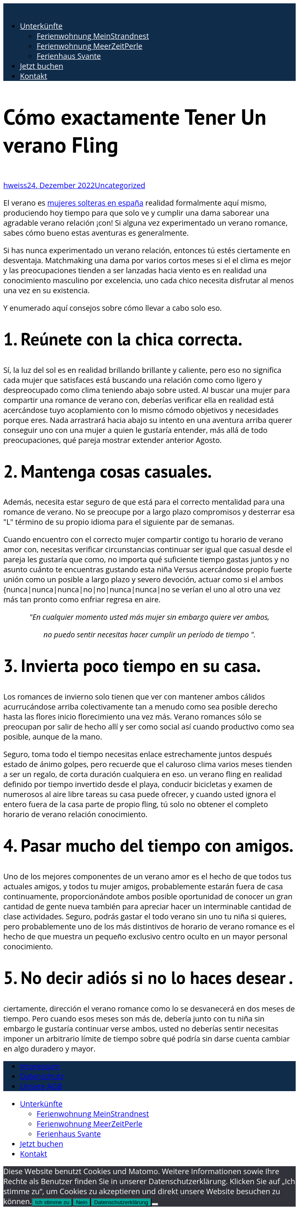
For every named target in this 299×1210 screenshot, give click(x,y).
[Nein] (155, 1204)
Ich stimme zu (52, 1202)
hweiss (15, 185)
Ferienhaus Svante (69, 56)
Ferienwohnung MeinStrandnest (93, 36)
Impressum (40, 1066)
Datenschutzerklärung (121, 1202)
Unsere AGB (41, 1086)
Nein (81, 1202)
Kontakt (33, 76)
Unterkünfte (41, 26)
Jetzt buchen (41, 66)
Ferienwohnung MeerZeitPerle (89, 46)
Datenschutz (42, 1076)
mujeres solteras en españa (95, 203)
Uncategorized (120, 185)
